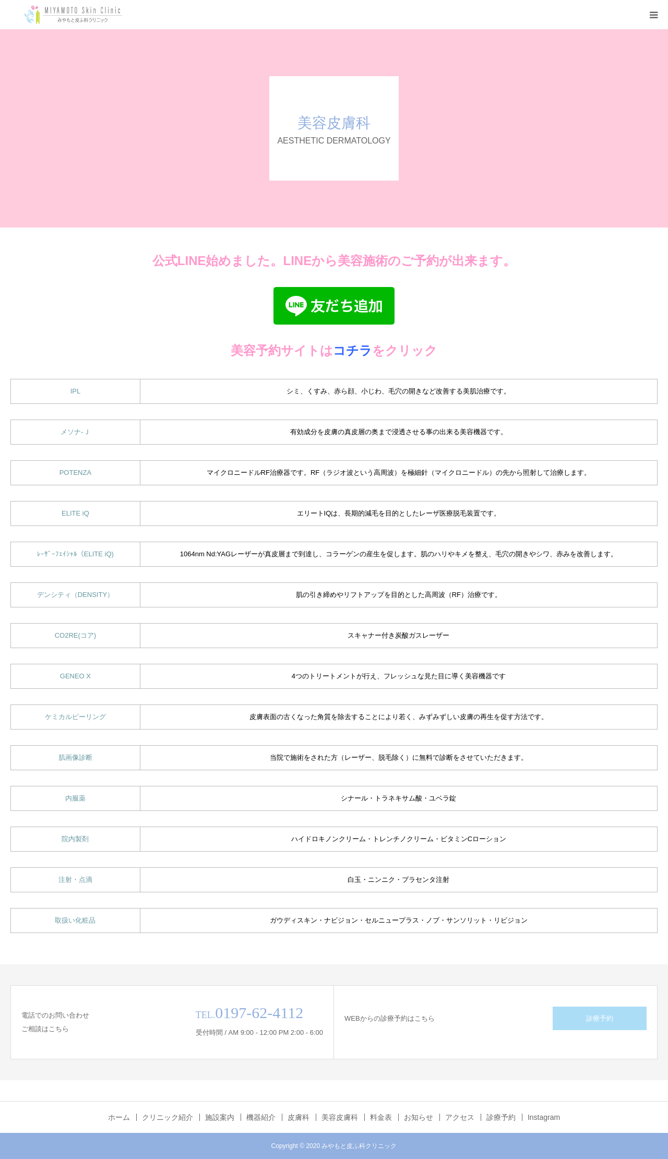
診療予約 (599, 1018)
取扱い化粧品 (75, 920)
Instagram (544, 1117)
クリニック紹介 (167, 1117)
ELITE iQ (75, 513)
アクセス (459, 1117)
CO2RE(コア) (75, 635)
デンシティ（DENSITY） (75, 595)
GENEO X (75, 676)
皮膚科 (298, 1117)
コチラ (352, 350)
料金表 (381, 1117)
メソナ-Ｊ (75, 432)
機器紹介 (261, 1117)
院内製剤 (75, 839)
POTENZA (75, 472)
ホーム (119, 1117)
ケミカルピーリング (75, 717)
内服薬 (75, 798)
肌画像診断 (75, 757)
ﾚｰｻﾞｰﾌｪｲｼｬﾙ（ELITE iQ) (75, 554)
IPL (75, 391)
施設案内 (219, 1117)
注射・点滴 (75, 879)
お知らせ (418, 1117)
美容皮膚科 (339, 1117)
